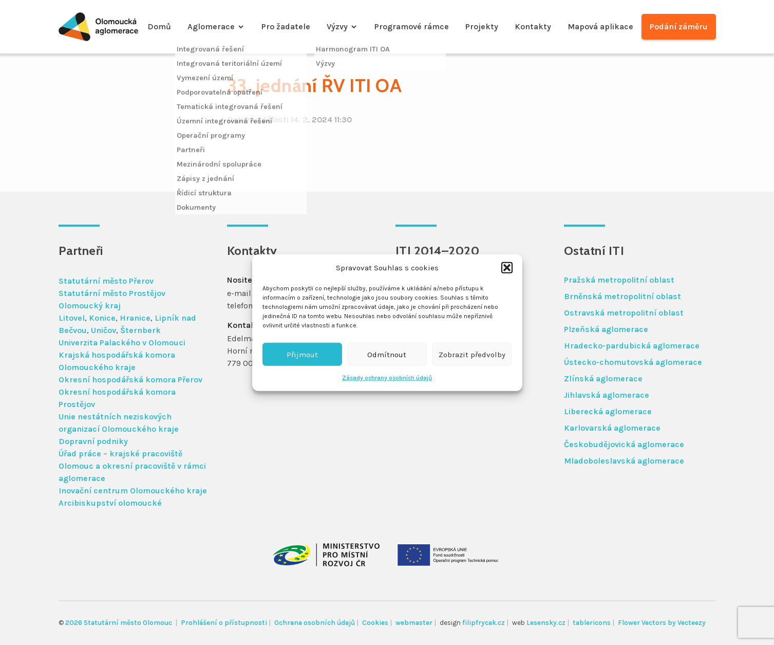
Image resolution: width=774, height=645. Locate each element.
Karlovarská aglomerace (612, 428)
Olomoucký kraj (90, 305)
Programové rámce (411, 26)
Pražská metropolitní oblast (619, 280)
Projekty (481, 26)
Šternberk (140, 330)
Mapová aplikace (600, 26)
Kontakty (533, 26)
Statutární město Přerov (106, 281)
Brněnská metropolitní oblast (622, 296)
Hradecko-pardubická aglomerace (632, 346)
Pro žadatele (285, 26)
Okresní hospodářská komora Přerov (130, 379)
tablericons (592, 622)
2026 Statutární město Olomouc (119, 622)
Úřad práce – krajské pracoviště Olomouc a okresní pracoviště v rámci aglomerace (132, 466)
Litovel (72, 318)
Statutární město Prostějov (112, 293)
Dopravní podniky (93, 441)
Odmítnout (386, 354)
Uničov (103, 330)
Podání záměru (679, 26)
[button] (507, 268)
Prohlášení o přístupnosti (224, 622)
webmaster (413, 622)
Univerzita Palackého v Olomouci (122, 342)
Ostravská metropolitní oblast (624, 313)
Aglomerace (211, 26)
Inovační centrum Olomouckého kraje (133, 490)
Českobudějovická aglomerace (624, 444)
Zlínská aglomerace (603, 378)
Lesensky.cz (545, 622)
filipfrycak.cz (483, 622)
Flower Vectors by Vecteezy (662, 622)
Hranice (135, 318)
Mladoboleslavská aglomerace (624, 461)
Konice (102, 318)
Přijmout (302, 354)
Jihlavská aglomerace (606, 395)
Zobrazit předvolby (472, 354)
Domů (159, 26)
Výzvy (337, 26)
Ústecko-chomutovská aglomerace (633, 362)
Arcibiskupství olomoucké (110, 503)
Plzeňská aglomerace (606, 329)
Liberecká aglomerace (608, 411)
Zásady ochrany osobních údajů (387, 377)
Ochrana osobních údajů (314, 622)
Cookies (375, 622)
